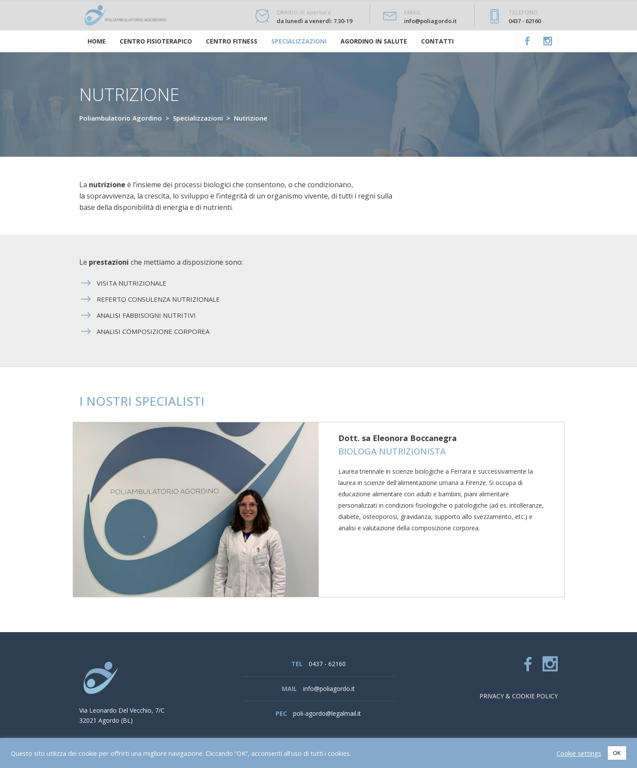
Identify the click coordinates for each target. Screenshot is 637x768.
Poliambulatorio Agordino (120, 118)
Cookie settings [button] (578, 753)
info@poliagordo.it (329, 688)
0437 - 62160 (327, 664)
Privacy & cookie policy (518, 696)
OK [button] (617, 753)
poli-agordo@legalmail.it (327, 713)
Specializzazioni (198, 118)
